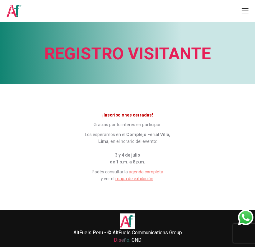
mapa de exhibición (134, 178)
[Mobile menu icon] (245, 11)
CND (136, 240)
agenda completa (146, 171)
